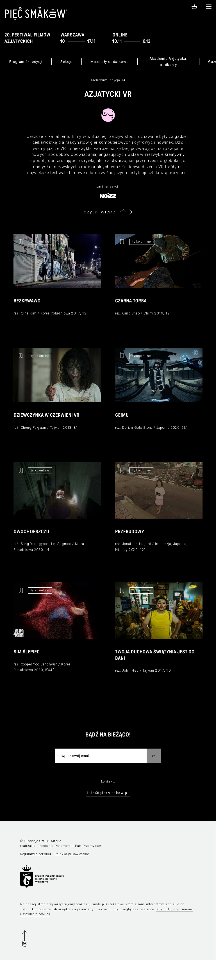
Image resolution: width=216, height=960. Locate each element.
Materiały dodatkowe (109, 62)
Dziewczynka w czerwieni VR (46, 415)
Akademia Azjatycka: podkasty (168, 61)
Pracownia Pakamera (54, 846)
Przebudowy (129, 532)
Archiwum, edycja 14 (108, 80)
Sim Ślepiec (26, 652)
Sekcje (66, 62)
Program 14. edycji (25, 62)
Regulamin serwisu (35, 854)
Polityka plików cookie (71, 854)
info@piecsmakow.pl (108, 792)
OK (153, 755)
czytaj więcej (100, 212)
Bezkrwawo (26, 301)
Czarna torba (131, 301)
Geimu (122, 415)
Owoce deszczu (31, 532)
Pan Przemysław (88, 846)
